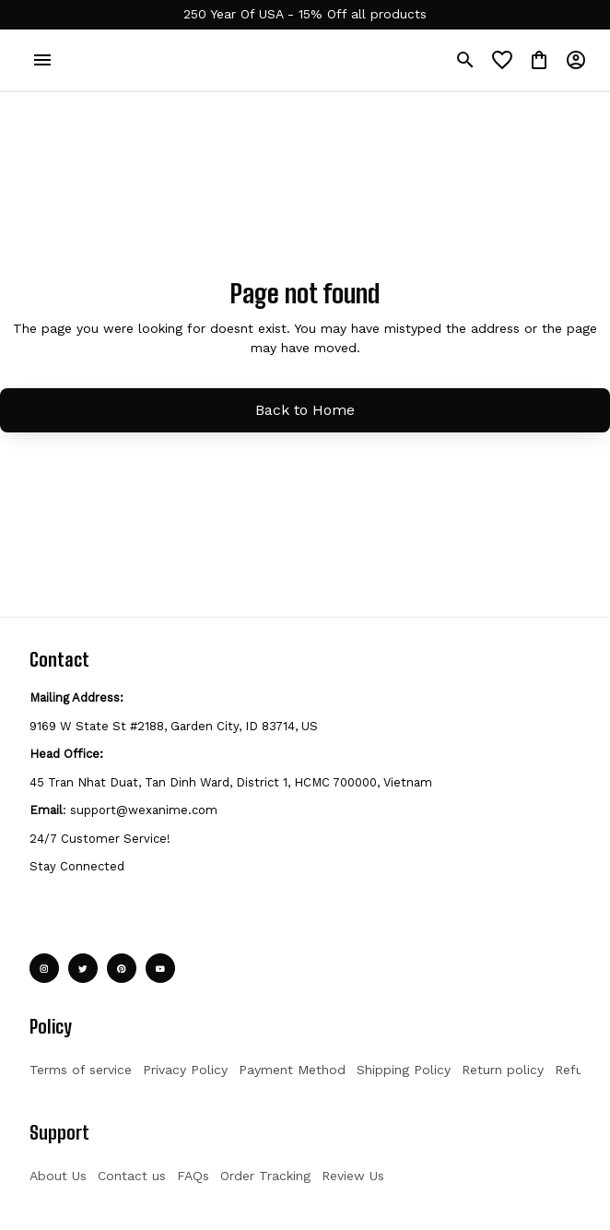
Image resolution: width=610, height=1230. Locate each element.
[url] (305, 15)
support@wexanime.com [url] (143, 810)
